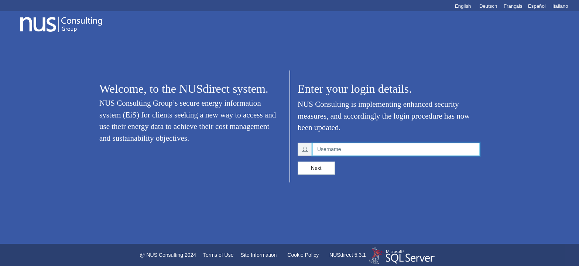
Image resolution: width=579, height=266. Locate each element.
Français (513, 6)
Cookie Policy (303, 255)
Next (316, 168)
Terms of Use (218, 255)
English (463, 6)
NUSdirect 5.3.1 (347, 255)
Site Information (258, 255)
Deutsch (488, 6)
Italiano (560, 6)
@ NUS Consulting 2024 (168, 255)
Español (537, 6)
